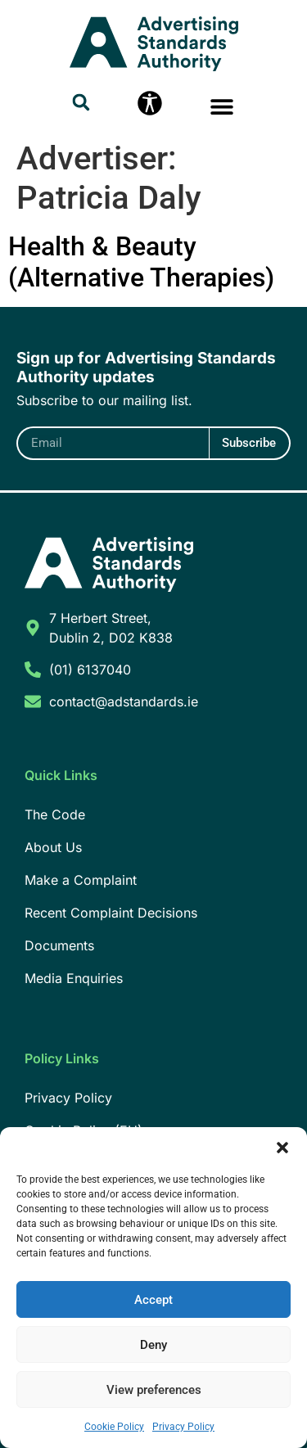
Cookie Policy (114, 1426)
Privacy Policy (183, 1426)
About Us (53, 847)
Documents (59, 945)
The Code (55, 814)
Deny (153, 1344)
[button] (282, 1147)
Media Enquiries (74, 978)
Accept (153, 1299)
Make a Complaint (81, 880)
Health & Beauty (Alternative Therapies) (141, 262)
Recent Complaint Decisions (111, 912)
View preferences (153, 1390)
